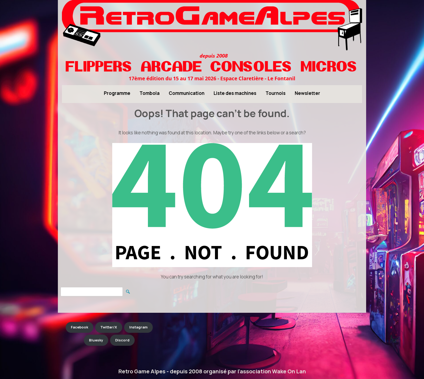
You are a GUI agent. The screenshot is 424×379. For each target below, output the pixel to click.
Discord (122, 340)
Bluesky (96, 340)
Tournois (276, 93)
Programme (117, 93)
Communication (186, 93)
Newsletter (307, 93)
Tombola (150, 93)
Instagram (138, 327)
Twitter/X (108, 327)
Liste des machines (235, 93)
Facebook (79, 327)
